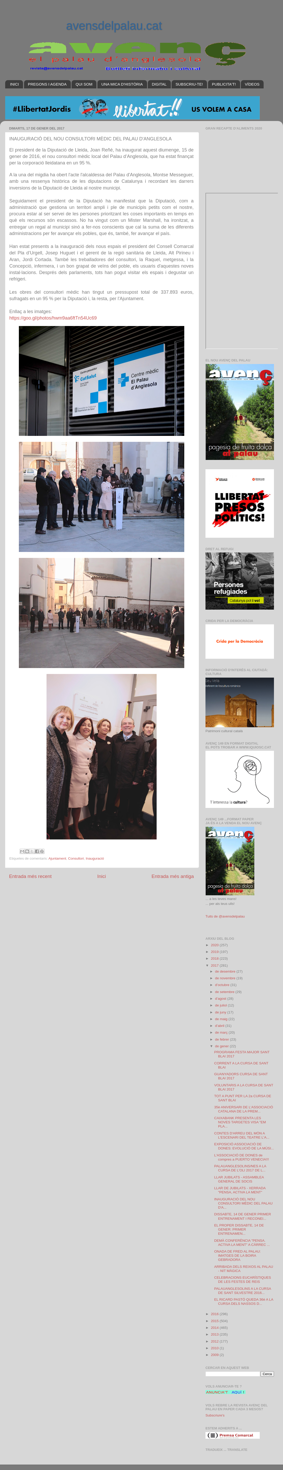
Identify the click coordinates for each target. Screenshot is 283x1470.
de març (222, 1032)
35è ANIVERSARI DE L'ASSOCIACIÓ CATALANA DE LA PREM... (243, 1109)
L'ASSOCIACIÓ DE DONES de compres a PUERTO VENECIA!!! (241, 1157)
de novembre (225, 978)
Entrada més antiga (172, 876)
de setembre (225, 992)
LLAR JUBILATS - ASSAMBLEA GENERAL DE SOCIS (239, 1179)
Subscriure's (215, 1415)
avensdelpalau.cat (114, 25)
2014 (215, 1328)
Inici (101, 876)
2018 (215, 958)
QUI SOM (83, 84)
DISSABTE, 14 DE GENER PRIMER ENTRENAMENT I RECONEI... (242, 1216)
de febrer (222, 1039)
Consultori (76, 858)
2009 (215, 1355)
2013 (215, 1334)
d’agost (221, 999)
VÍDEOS (252, 84)
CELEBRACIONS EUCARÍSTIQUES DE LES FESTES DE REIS (242, 1280)
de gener (222, 1046)
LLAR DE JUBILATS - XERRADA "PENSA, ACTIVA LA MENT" (240, 1190)
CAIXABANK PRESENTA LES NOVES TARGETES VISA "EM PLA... (240, 1122)
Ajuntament (57, 858)
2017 (215, 965)
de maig (221, 1019)
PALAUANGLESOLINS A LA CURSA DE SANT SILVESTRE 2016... (242, 1291)
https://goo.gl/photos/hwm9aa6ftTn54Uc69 (53, 318)
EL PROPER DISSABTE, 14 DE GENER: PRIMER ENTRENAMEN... (239, 1229)
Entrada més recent (30, 876)
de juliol (221, 1005)
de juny (221, 1012)
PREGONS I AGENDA (47, 84)
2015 (215, 1321)
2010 (215, 1348)
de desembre (225, 971)
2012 (215, 1341)
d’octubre (222, 985)
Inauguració (95, 858)
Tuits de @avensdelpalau (225, 916)
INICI (14, 84)
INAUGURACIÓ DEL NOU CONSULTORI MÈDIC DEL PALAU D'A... (243, 1203)
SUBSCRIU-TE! (189, 84)
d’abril (220, 1026)
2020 (215, 945)
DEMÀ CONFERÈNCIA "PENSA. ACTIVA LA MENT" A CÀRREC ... (242, 1243)
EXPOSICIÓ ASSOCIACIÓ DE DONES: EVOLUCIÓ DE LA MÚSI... (244, 1146)
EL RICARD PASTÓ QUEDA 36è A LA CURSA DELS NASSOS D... (243, 1302)
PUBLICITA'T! (224, 84)
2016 (215, 1314)
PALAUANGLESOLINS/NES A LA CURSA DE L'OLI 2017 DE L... (240, 1168)
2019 (215, 952)
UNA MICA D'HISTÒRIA (122, 84)
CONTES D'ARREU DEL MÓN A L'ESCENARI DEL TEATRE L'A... (241, 1135)
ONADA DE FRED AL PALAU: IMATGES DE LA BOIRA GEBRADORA (237, 1255)
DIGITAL (159, 84)
